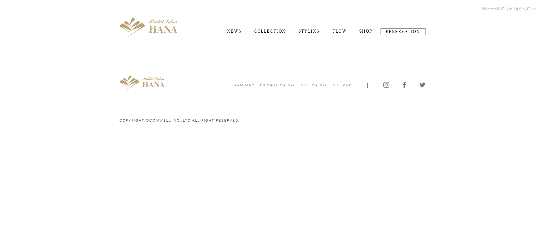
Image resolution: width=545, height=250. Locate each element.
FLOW (340, 31)
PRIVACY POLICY (277, 85)
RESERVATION (403, 32)
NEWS (234, 31)
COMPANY (244, 85)
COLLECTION (270, 31)
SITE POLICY (314, 85)
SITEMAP (342, 85)
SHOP (366, 31)
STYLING (309, 31)
